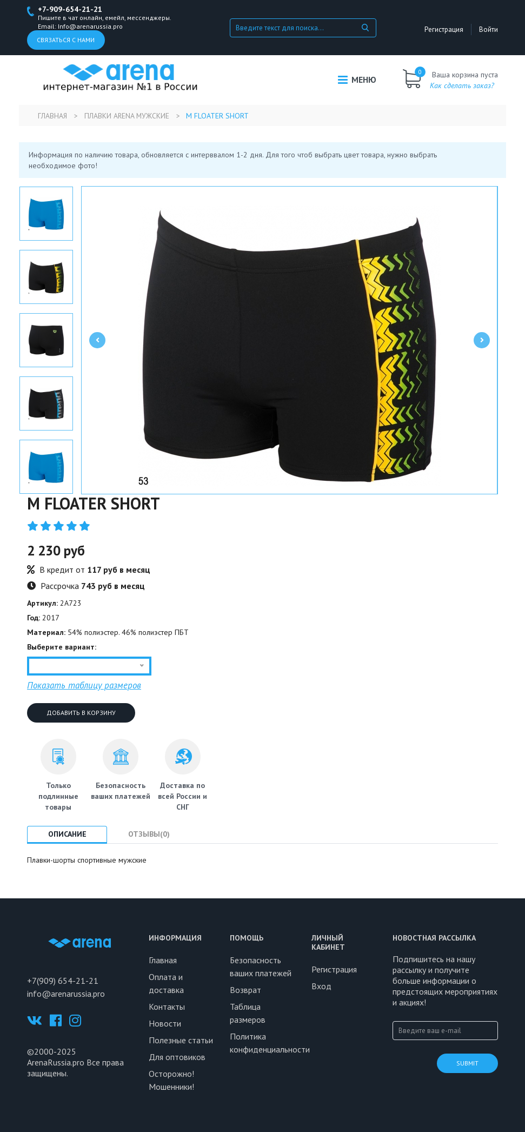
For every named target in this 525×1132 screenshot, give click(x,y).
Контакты (167, 1006)
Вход (321, 986)
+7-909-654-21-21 (70, 9)
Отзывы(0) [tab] (153, 834)
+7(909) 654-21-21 (62, 980)
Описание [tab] (68, 834)
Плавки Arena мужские (129, 116)
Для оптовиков (177, 1056)
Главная (53, 116)
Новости (165, 1023)
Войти (488, 29)
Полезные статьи (181, 1040)
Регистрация (446, 29)
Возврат (245, 989)
